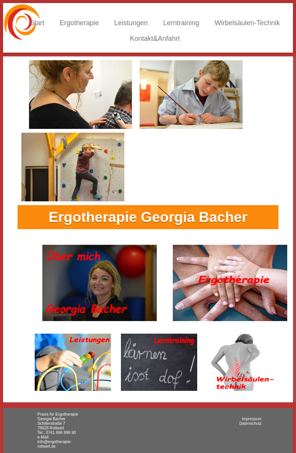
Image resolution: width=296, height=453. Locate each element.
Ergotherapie (79, 23)
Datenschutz (250, 423)
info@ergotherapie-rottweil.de (54, 443)
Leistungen (131, 23)
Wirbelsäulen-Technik (247, 23)
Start (37, 23)
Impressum (252, 418)
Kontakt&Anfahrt (155, 38)
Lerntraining (181, 23)
